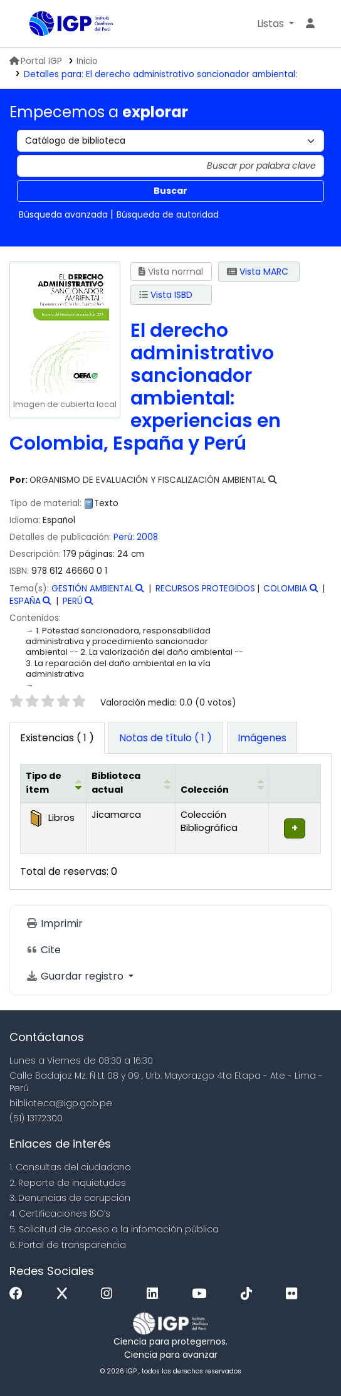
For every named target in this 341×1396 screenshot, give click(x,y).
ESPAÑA (25, 601)
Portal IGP (35, 61)
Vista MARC (257, 271)
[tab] (165, 738)
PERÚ (73, 601)
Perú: (123, 537)
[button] (275, 24)
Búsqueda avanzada (63, 214)
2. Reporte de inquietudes (67, 1183)
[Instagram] (109, 1294)
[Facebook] (19, 1294)
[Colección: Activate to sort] (221, 783)
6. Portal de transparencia (67, 1245)
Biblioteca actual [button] (116, 782)
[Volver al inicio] (303, 1357)
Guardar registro (76, 976)
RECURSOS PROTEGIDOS (205, 589)
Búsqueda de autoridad (168, 214)
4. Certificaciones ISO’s (59, 1213)
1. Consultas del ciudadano (70, 1167)
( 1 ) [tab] (57, 738)
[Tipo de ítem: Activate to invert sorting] (54, 783)
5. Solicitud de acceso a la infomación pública (114, 1229)
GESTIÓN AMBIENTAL (92, 589)
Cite (43, 950)
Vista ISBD (165, 294)
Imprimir (54, 923)
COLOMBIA (285, 589)
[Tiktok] (249, 1294)
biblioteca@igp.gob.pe (60, 1103)
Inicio (87, 61)
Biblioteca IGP (33, 24)
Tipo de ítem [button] (43, 782)
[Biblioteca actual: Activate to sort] (130, 783)
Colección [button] (205, 789)
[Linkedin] (155, 1294)
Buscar (170, 190)
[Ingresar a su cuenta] (310, 24)
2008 (147, 537)
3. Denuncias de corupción (69, 1198)
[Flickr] (294, 1294)
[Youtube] (202, 1294)
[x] (65, 1294)
